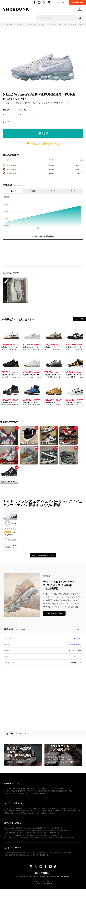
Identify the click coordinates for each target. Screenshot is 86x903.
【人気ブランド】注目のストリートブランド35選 (19, 852)
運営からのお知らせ (74, 810)
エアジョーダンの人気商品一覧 (30, 833)
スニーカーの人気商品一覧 (36, 828)
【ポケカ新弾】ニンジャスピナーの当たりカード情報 (54, 852)
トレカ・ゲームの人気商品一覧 (14, 830)
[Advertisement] (43, 254)
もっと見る (79, 319)
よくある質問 (31, 810)
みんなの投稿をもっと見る (43, 555)
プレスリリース (33, 791)
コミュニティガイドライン (45, 810)
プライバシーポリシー (24, 793)
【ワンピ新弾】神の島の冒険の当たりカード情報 (19, 855)
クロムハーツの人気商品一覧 (53, 835)
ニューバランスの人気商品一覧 (14, 835)
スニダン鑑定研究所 (10, 788)
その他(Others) (75, 644)
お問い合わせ (52, 813)
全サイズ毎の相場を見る (43, 236)
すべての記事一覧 (42, 855)
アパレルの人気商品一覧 (54, 828)
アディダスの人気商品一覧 (33, 835)
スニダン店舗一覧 (58, 788)
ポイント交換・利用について (51, 808)
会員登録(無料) (77, 2)
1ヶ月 (53, 191)
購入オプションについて (70, 808)
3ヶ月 (73, 191)
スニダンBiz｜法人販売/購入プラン (15, 791)
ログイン (60, 2)
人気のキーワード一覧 (36, 837)
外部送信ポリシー (10, 793)
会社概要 (35, 793)
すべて (13, 191)
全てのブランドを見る (67, 837)
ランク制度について (34, 808)
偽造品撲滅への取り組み (26, 788)
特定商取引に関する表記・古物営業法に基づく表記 (55, 791)
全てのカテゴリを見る (52, 837)
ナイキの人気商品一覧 (11, 833)
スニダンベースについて (43, 788)
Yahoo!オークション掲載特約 (37, 813)
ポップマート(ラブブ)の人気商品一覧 (16, 837)
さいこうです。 (10, 531)
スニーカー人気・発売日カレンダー (15, 828)
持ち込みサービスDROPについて (14, 810)
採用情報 (42, 793)
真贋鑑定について (21, 808)
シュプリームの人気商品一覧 (50, 833)
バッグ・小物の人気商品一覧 (34, 830)
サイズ (6, 122)
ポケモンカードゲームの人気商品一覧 (57, 830)
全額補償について (60, 810)
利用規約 (7, 813)
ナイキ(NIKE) (75, 638)
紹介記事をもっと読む (54, 613)
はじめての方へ (9, 808)
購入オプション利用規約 (19, 813)
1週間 (33, 191)
